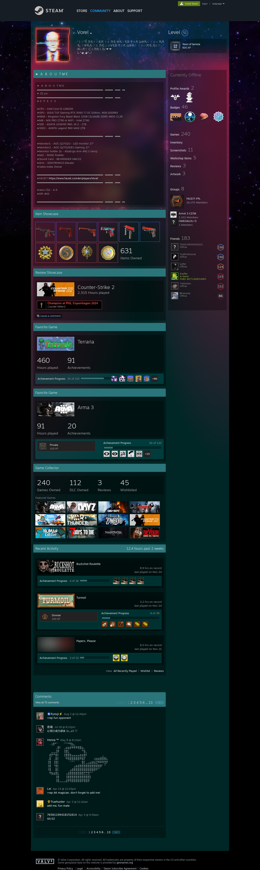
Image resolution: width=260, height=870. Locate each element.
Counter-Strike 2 (96, 287)
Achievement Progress (51, 378)
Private (54, 444)
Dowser (56, 615)
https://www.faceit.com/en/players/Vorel (73, 178)
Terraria (86, 342)
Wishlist (145, 670)
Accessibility (94, 868)
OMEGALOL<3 (187, 221)
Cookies (144, 868)
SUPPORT (134, 11)
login (204, 3)
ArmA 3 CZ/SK (187, 213)
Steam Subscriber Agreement (120, 868)
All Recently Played (125, 670)
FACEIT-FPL (193, 198)
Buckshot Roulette (88, 564)
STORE (82, 11)
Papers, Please (86, 641)
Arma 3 (86, 407)
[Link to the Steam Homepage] (52, 14)
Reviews (159, 670)
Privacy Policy (65, 868)
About (119, 11)
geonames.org (125, 862)
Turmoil (81, 597)
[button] (197, 32)
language (217, 3)
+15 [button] (147, 453)
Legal (80, 868)
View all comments (47, 702)
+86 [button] (154, 378)
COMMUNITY (100, 11)
